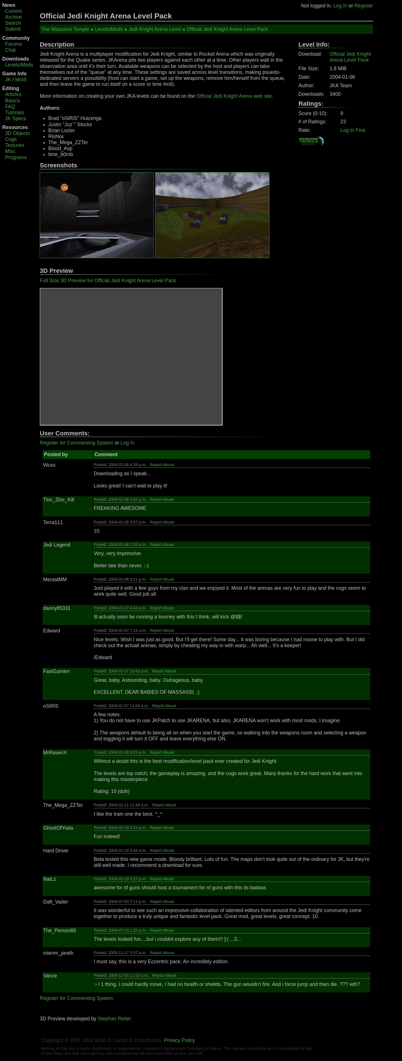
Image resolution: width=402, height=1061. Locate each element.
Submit (13, 29)
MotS (21, 79)
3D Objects (17, 133)
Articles (13, 94)
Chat (10, 50)
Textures (14, 145)
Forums (13, 44)
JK (8, 79)
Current (13, 11)
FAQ (10, 106)
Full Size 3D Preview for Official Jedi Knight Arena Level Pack (108, 280)
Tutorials (14, 112)
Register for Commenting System (76, 443)
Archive (13, 17)
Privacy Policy (179, 1040)
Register (364, 6)
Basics (12, 100)
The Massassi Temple (65, 29)
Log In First (352, 130)
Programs (16, 157)
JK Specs (15, 118)
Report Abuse (162, 464)
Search (13, 23)
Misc (10, 151)
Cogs (11, 139)
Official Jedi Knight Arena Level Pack (227, 29)
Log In (340, 6)
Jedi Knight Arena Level (155, 29)
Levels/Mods (19, 65)
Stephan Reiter (114, 1018)
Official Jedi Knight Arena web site (234, 96)
